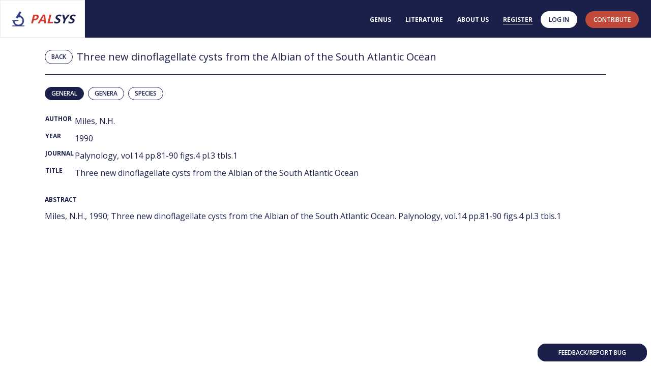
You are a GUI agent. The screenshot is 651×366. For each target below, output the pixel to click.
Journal (59, 153)
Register (517, 19)
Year (53, 136)
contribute (612, 19)
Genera (106, 93)
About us (473, 19)
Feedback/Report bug (592, 352)
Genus (380, 19)
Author (58, 118)
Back (58, 56)
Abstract (61, 199)
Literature (424, 19)
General (64, 93)
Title (54, 170)
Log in (559, 19)
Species (146, 93)
